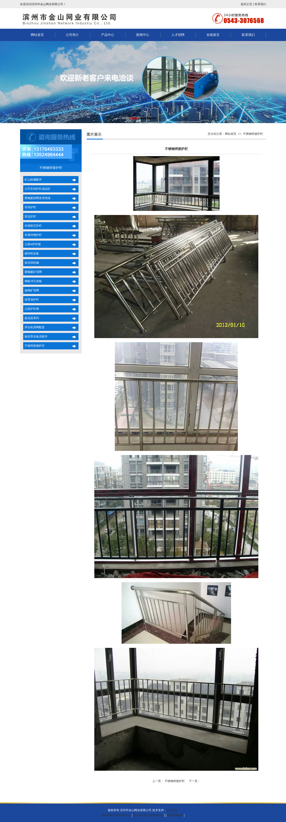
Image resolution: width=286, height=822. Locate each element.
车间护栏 (29, 207)
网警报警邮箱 (175, 815)
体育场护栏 (31, 299)
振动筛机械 (31, 262)
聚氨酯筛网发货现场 (37, 198)
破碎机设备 (31, 253)
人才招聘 (178, 35)
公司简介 (72, 35)
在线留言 (213, 35)
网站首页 (37, 35)
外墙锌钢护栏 (32, 235)
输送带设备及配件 (35, 336)
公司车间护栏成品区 (37, 188)
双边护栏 (29, 216)
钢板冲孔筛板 (32, 281)
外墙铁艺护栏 (32, 225)
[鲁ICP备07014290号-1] (116, 815)
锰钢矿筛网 (31, 290)
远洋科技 (172, 810)
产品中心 (107, 35)
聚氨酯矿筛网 (32, 271)
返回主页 (246, 4)
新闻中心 (142, 35)
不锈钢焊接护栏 (253, 133)
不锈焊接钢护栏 (34, 345)
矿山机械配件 (32, 179)
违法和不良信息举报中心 (148, 815)
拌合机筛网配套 (34, 327)
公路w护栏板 (32, 244)
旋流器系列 (31, 318)
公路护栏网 (31, 308)
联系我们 (260, 4)
